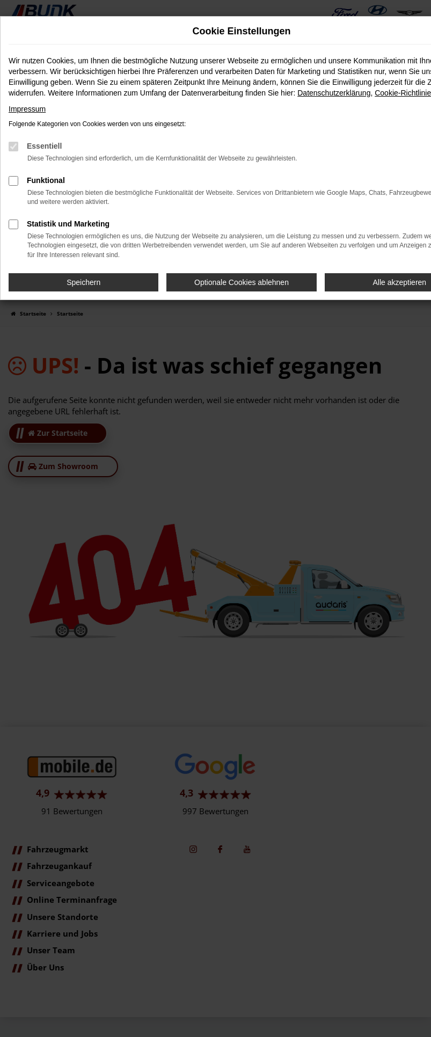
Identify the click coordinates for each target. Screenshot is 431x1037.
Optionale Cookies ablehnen (241, 282)
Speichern (83, 282)
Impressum (27, 109)
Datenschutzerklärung (333, 93)
